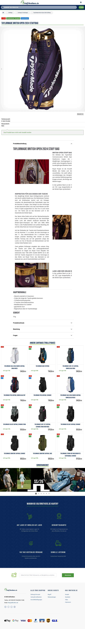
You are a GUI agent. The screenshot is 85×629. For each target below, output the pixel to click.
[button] (3, 69)
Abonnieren (68, 575)
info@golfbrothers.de (13, 602)
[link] (31, 550)
